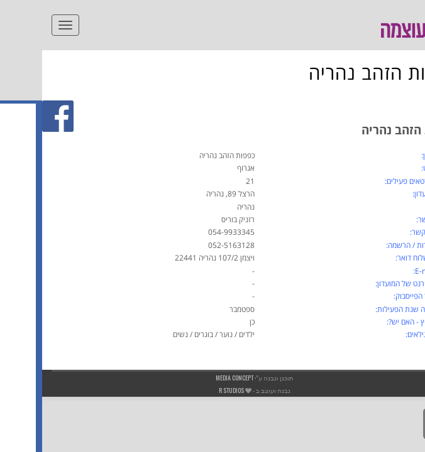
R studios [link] (189, 390)
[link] (408, 47)
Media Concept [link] (192, 377)
